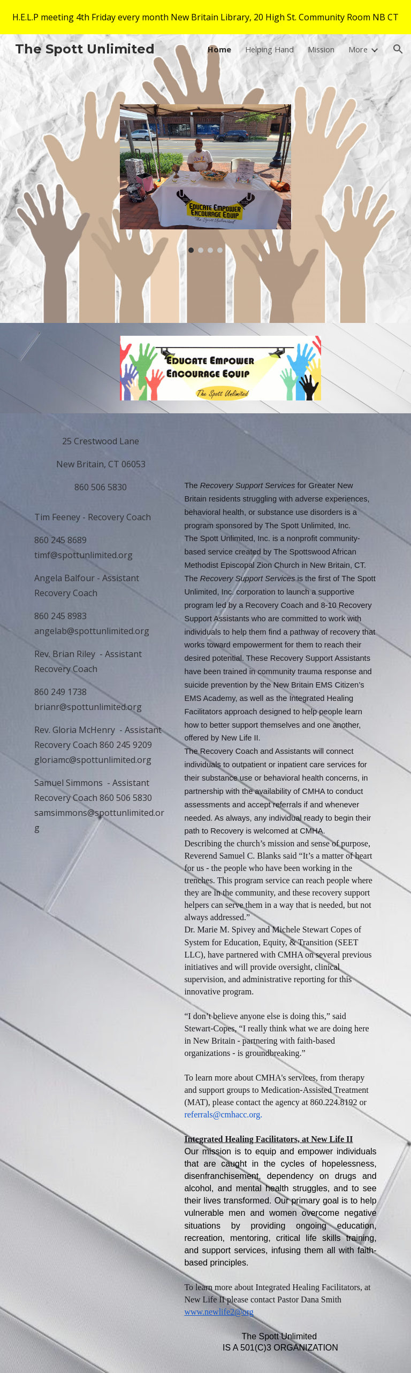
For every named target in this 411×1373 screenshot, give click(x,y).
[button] (398, 49)
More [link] (358, 49)
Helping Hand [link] (269, 49)
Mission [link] (321, 49)
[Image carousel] (205, 178)
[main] (100, 464)
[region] (205, 17)
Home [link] (219, 49)
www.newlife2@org (218, 1311)
